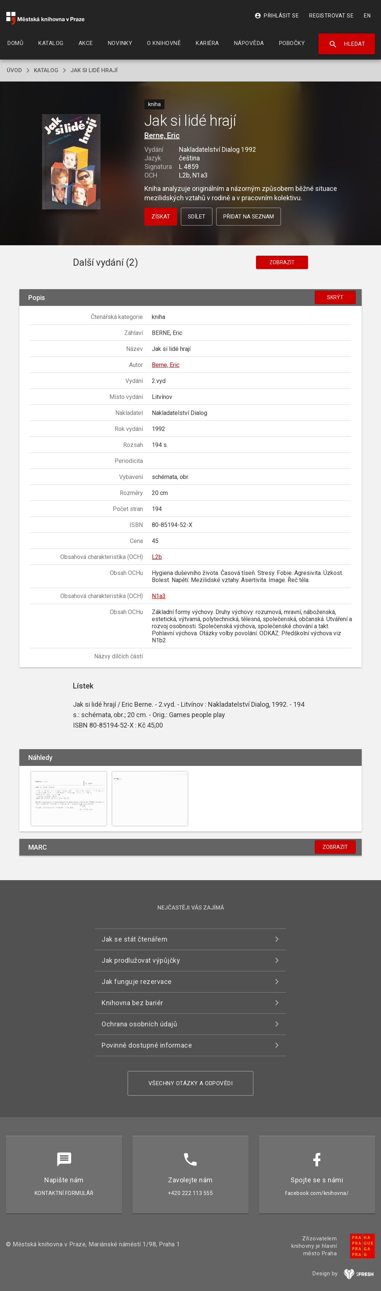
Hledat (347, 44)
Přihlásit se (276, 15)
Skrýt (335, 297)
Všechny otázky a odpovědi (190, 1083)
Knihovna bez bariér (132, 1003)
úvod (14, 70)
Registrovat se (331, 16)
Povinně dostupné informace (147, 1045)
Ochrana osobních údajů (139, 1024)
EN (367, 16)
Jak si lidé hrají (94, 70)
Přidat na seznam (248, 216)
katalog (46, 70)
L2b (157, 556)
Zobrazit (282, 262)
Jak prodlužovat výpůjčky (141, 960)
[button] (71, 162)
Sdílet (196, 216)
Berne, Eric (162, 135)
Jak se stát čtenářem (134, 939)
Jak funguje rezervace (137, 981)
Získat (160, 216)
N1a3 (159, 596)
